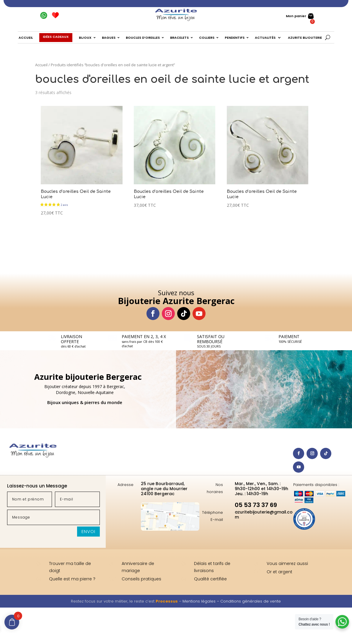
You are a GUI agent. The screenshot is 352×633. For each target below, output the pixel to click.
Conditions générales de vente (250, 601)
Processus (167, 601)
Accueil (41, 64)
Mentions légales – (201, 601)
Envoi (88, 531)
